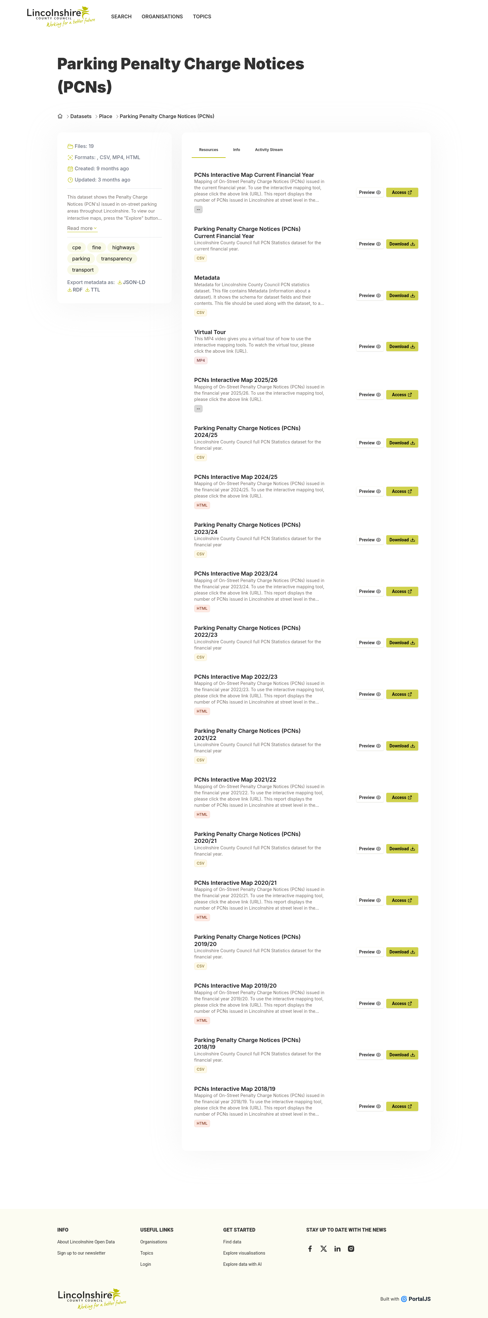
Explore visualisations (244, 1253)
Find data (232, 1241)
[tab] (209, 150)
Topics (146, 1253)
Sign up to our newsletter (81, 1253)
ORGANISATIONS (162, 16)
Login (145, 1264)
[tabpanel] (306, 649)
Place (103, 116)
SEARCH (121, 16)
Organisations (153, 1241)
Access (402, 192)
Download (402, 243)
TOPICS (202, 16)
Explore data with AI (242, 1264)
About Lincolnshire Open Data (86, 1241)
